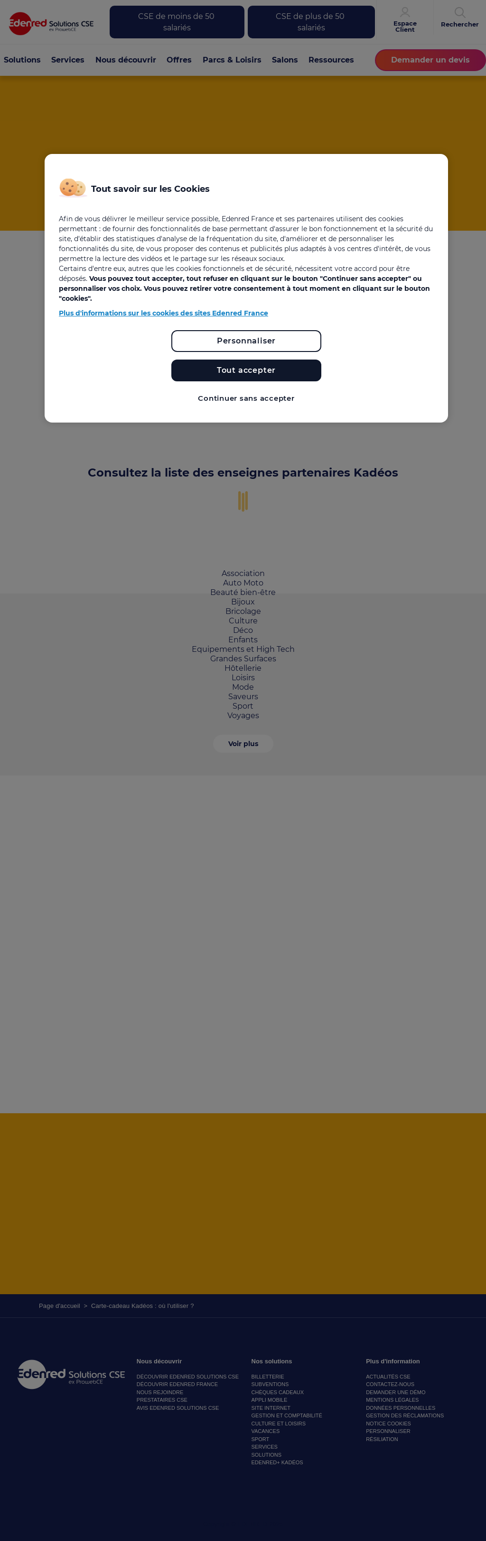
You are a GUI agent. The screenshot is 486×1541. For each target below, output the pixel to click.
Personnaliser (246, 340)
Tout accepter (246, 370)
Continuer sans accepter (246, 398)
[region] (246, 288)
